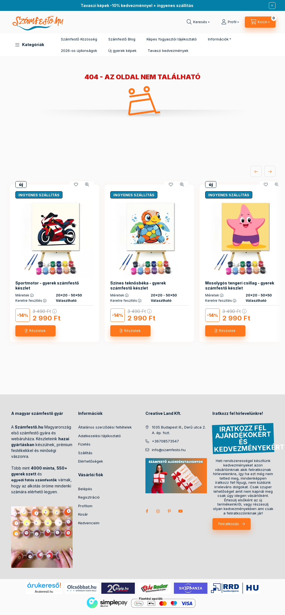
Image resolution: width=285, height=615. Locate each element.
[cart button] (260, 22)
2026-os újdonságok (79, 50)
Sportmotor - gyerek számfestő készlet (47, 285)
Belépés (85, 489)
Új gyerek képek (122, 50)
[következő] (270, 171)
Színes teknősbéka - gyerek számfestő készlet (138, 285)
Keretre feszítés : (31, 301)
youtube (180, 511)
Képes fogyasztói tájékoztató (172, 39)
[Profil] (230, 22)
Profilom (85, 506)
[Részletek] (35, 330)
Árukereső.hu (44, 591)
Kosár (83, 514)
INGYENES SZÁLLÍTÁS (38, 195)
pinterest (169, 511)
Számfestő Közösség (79, 39)
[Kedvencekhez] (76, 184)
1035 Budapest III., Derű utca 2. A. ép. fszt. (179, 430)
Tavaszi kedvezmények (168, 50)
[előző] (256, 171)
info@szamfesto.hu (169, 450)
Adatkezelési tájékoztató (99, 436)
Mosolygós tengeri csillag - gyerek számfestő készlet (239, 285)
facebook (147, 511)
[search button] (198, 22)
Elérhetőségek (90, 461)
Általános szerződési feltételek (105, 427)
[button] (30, 44)
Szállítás (85, 453)
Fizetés (84, 444)
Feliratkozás (228, 523)
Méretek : (24, 295)
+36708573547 (165, 441)
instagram (158, 511)
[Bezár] (272, 5)
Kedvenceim (88, 523)
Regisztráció (89, 497)
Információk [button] (218, 39)
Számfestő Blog (121, 39)
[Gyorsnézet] (87, 184)
